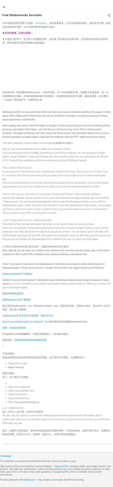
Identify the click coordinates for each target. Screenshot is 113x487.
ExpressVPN (61, 466)
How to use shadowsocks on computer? (23, 321)
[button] (109, 16)
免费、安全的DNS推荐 (14, 327)
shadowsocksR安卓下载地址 (17, 273)
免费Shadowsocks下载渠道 (16, 299)
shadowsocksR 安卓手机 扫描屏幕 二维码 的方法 (27, 315)
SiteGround (29, 479)
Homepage (5, 456)
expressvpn (41, 23)
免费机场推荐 (16, 293)
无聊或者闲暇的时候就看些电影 (30, 340)
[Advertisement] (56, 67)
